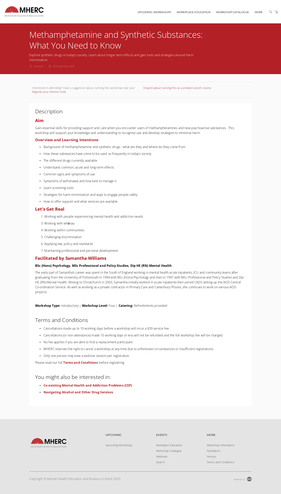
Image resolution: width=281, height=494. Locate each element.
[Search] (270, 11)
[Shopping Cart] (276, 12)
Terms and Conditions (220, 462)
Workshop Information (221, 445)
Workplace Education (194, 12)
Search (160, 462)
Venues (211, 456)
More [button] (259, 12)
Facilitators (213, 451)
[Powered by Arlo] (243, 478)
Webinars (162, 456)
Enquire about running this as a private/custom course (177, 88)
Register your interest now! (49, 92)
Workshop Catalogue (232, 12)
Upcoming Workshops (154, 12)
